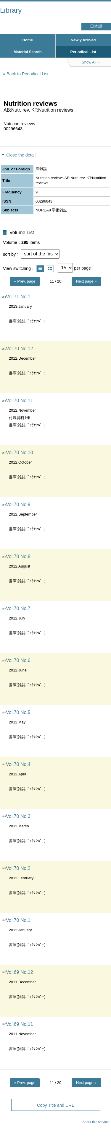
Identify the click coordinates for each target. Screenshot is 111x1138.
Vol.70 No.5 (18, 712)
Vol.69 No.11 (19, 1024)
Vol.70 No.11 (19, 400)
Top (100, 1121)
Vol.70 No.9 (18, 504)
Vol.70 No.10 (19, 452)
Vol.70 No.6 (18, 660)
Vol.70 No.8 (18, 556)
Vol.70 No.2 (18, 868)
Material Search (28, 52)
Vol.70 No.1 (18, 920)
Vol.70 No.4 (18, 764)
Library (11, 10)
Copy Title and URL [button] (55, 1105)
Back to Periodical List (28, 73)
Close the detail (21, 155)
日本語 (96, 26)
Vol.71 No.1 (18, 296)
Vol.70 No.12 (19, 348)
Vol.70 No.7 (18, 608)
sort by (9, 254)
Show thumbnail (50, 268)
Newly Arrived (83, 40)
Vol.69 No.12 (19, 972)
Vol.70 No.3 (18, 816)
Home (27, 40)
